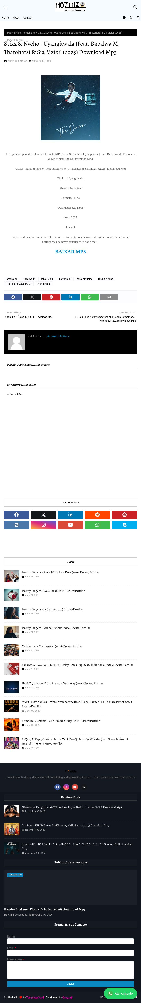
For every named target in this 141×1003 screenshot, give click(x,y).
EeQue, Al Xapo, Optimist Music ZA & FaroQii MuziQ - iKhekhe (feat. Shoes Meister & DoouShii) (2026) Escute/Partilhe (75, 741)
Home (5, 17)
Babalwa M (29, 279)
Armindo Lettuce (17, 60)
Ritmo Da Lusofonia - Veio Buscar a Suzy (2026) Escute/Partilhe (61, 721)
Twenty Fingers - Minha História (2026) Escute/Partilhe (56, 628)
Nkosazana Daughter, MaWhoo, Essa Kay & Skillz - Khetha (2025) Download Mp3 (72, 807)
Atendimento (120, 993)
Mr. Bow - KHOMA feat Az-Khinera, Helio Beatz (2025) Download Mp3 (65, 825)
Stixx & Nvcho (105, 279)
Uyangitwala (44, 283)
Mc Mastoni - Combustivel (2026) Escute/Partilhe (52, 646)
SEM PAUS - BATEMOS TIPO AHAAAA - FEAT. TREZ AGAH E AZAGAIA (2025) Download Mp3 (77, 846)
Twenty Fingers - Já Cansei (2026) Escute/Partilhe (52, 609)
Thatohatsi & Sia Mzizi (18, 283)
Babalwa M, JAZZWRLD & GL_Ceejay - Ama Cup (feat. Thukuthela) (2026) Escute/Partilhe (77, 665)
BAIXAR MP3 (70, 251)
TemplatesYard (35, 997)
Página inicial (14, 32)
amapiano (29, 32)
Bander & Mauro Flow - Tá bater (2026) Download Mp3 (45, 909)
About (16, 17)
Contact (27, 17)
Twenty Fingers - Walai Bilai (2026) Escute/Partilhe (53, 591)
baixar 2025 (47, 279)
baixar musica (85, 279)
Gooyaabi (67, 997)
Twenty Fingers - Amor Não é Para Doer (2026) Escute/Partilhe (60, 572)
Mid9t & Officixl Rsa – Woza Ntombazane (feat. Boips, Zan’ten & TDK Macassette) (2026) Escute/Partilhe (77, 704)
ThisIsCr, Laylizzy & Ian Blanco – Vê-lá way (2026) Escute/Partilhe (62, 683)
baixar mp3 (65, 279)
